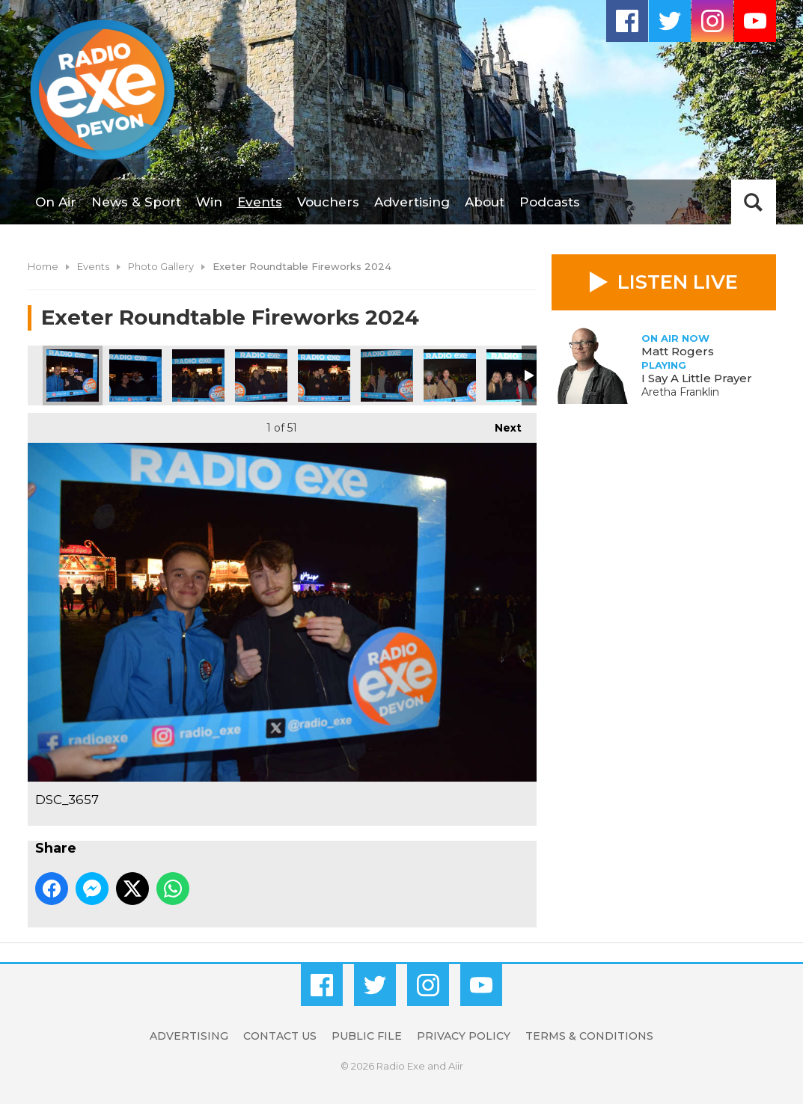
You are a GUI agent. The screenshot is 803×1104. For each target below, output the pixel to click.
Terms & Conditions (589, 1036)
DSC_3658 (135, 375)
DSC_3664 (387, 375)
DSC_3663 (324, 375)
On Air (55, 201)
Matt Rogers (677, 351)
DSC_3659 (198, 375)
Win (209, 201)
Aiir (455, 1066)
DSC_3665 (450, 375)
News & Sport (136, 201)
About (484, 201)
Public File (367, 1036)
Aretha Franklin (680, 392)
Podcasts (549, 201)
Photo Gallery (161, 266)
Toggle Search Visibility (753, 202)
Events (259, 201)
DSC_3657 (72, 375)
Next (501, 424)
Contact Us (280, 1036)
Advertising (412, 201)
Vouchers (328, 201)
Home (43, 266)
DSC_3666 (512, 375)
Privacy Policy (463, 1036)
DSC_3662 (261, 375)
